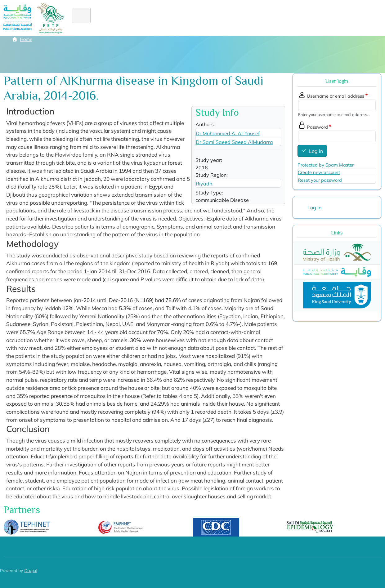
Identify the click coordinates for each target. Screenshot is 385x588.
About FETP (116, 18)
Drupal (30, 570)
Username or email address (335, 96)
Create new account (319, 172)
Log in (316, 151)
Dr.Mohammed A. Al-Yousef (228, 133)
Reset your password (320, 180)
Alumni (220, 18)
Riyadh (204, 183)
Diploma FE (171, 18)
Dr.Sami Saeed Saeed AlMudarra (234, 142)
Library (309, 18)
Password (317, 127)
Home (85, 18)
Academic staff (273, 18)
